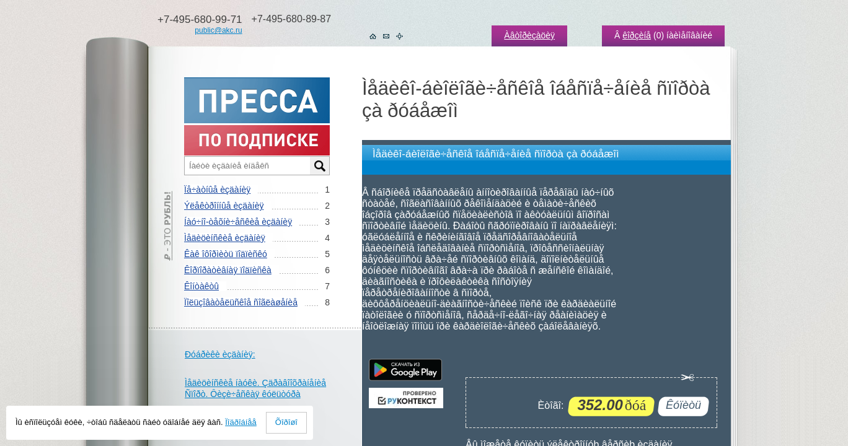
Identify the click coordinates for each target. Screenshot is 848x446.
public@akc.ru (218, 30)
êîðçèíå (636, 35)
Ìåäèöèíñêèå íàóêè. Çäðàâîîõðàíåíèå (255, 383)
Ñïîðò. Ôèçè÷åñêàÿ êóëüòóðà (243, 394)
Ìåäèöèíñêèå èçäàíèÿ (224, 238)
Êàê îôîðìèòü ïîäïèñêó (225, 254)
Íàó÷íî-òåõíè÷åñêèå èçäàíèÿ (238, 222)
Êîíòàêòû (201, 286)
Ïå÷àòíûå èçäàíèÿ (217, 190)
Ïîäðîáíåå (241, 422)
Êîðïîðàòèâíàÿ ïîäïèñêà (228, 270)
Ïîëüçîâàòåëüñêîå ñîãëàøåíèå (241, 302)
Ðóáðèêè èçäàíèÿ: (220, 354)
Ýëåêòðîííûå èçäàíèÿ (223, 206)
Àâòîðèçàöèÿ (529, 35)
